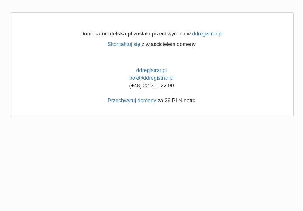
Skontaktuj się (123, 44)
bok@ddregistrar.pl (151, 78)
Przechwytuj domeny (131, 100)
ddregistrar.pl (207, 34)
